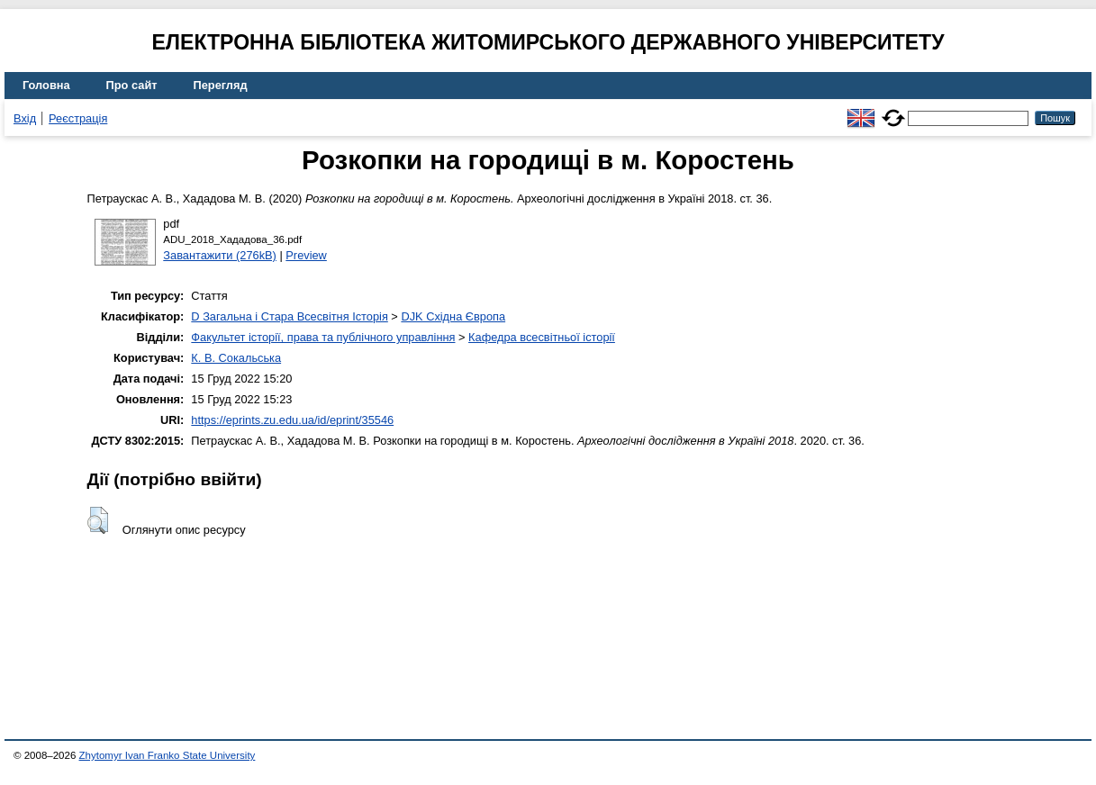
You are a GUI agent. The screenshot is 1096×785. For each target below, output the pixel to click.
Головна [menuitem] (46, 85)
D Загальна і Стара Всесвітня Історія (289, 316)
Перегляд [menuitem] (221, 85)
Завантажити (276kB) (219, 255)
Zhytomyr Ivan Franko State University (167, 755)
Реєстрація (78, 118)
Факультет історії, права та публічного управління (323, 337)
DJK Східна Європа (453, 316)
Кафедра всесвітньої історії (541, 337)
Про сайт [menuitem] (132, 85)
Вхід (25, 118)
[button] (97, 520)
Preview (306, 255)
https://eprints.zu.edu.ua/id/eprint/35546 (292, 420)
